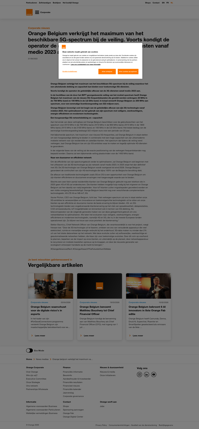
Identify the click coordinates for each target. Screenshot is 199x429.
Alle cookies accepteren (128, 71)
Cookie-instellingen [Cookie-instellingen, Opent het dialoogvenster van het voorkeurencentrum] (69, 71)
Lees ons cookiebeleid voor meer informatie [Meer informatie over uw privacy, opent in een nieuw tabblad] (85, 64)
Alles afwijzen (107, 71)
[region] (100, 61)
